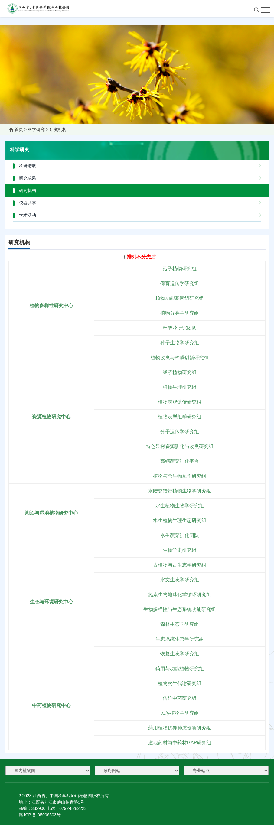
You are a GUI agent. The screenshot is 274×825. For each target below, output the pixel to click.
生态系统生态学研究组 (179, 638)
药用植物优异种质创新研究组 (179, 727)
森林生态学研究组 (179, 624)
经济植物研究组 (180, 372)
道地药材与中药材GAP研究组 (180, 742)
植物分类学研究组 (179, 313)
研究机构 (58, 129)
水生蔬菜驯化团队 (179, 535)
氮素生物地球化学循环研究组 (179, 594)
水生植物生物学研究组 (179, 505)
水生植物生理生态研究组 (179, 520)
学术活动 (27, 215)
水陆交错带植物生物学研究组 (179, 490)
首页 (19, 129)
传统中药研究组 (180, 698)
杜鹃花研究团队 (180, 327)
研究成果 (27, 178)
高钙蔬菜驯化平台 (179, 461)
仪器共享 (27, 202)
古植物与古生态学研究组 (179, 564)
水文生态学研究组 (179, 579)
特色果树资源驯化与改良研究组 (180, 446)
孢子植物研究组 (180, 268)
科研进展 (27, 165)
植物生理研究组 (180, 387)
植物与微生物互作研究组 (179, 476)
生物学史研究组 (180, 550)
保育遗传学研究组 (179, 283)
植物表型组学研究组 (179, 416)
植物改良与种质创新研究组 (180, 357)
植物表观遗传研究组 (179, 401)
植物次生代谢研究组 (179, 683)
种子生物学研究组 (179, 342)
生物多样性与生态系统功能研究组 (179, 609)
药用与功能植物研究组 (179, 668)
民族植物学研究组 (179, 713)
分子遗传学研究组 (179, 431)
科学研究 (36, 129)
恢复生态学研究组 (179, 653)
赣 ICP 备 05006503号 (40, 814)
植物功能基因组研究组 (179, 298)
